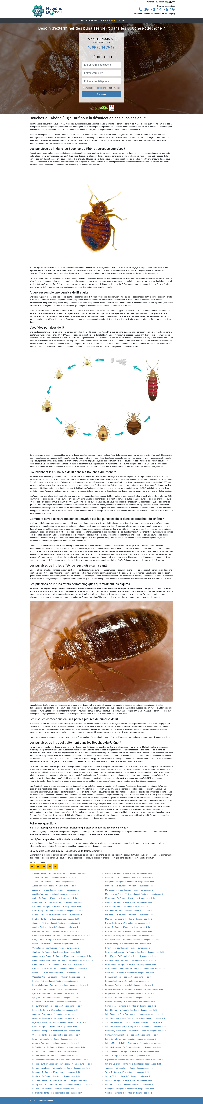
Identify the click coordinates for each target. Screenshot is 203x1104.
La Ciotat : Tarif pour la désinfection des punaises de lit (55, 1051)
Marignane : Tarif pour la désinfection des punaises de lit (129, 882)
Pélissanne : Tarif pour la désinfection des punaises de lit (129, 935)
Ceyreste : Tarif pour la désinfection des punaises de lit (55, 948)
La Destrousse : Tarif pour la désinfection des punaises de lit (58, 1055)
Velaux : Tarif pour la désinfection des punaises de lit (127, 1076)
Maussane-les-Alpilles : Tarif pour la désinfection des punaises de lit (134, 894)
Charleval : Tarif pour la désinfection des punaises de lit (56, 952)
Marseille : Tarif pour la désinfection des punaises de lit (129, 886)
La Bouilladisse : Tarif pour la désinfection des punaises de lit (58, 1047)
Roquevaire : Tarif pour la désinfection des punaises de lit (129, 993)
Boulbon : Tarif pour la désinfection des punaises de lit (55, 919)
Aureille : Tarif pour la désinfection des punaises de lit (55, 894)
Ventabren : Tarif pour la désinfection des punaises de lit (129, 1084)
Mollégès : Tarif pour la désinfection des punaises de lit (129, 915)
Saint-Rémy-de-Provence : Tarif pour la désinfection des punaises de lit (135, 1031)
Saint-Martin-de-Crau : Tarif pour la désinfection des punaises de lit (133, 1022)
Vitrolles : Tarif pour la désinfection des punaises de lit (128, 1093)
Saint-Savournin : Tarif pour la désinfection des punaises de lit (131, 1035)
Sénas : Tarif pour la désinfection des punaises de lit (127, 1055)
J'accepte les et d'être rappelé (102, 88)
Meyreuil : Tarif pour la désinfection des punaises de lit (128, 902)
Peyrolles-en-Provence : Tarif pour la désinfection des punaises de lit (134, 952)
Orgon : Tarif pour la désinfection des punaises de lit (127, 927)
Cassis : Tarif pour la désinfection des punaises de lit (55, 944)
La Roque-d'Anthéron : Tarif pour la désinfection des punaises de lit (61, 1068)
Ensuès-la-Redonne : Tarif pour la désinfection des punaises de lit (60, 985)
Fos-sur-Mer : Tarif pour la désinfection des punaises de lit (57, 1006)
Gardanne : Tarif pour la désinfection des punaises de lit (56, 1014)
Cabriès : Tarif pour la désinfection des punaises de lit (55, 927)
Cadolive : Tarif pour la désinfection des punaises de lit (55, 931)
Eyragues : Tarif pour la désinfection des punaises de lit (56, 997)
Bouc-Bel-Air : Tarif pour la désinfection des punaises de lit (57, 915)
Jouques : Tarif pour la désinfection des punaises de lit (55, 1043)
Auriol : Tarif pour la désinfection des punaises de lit (54, 898)
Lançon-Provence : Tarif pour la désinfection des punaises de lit (59, 1080)
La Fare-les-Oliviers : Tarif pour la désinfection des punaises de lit (60, 1060)
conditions (101, 88)
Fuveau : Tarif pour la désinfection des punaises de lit (55, 1010)
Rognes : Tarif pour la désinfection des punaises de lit (128, 981)
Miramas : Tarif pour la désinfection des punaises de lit (128, 910)
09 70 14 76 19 (157, 9)
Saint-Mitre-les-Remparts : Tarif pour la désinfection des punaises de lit (135, 1026)
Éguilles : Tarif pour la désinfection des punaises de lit (55, 981)
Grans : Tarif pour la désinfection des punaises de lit (54, 1026)
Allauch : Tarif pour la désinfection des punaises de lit (55, 877)
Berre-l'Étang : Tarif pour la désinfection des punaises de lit (57, 910)
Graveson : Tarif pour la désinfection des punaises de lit (56, 1031)
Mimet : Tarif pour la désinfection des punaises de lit (127, 906)
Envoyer (101, 94)
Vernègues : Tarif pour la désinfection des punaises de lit (129, 1089)
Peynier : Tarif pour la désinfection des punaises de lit (128, 944)
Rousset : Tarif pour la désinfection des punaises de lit (128, 997)
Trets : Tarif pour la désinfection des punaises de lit (127, 1072)
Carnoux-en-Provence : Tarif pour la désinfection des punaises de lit (61, 935)
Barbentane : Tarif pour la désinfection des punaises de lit (57, 902)
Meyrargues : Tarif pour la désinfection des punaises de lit (130, 898)
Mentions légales (46, 1100)
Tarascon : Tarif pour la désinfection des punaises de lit (129, 1068)
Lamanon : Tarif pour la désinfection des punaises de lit (56, 1072)
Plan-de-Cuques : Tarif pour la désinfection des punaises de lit (131, 960)
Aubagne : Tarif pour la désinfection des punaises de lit (55, 890)
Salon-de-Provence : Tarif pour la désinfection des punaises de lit (133, 1047)
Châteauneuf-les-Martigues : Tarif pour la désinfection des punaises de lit (63, 960)
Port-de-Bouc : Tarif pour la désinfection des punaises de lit (130, 964)
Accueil (33, 1100)
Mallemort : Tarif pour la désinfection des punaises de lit (129, 877)
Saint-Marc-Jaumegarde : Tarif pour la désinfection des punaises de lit (135, 1018)
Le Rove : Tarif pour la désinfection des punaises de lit (55, 1089)
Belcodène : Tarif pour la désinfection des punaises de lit (56, 906)
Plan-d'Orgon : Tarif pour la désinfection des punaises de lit (130, 956)
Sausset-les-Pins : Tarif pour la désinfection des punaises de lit (132, 1051)
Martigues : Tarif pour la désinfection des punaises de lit (129, 890)
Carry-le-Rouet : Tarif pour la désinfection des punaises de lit (58, 939)
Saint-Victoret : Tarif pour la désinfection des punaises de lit (130, 1039)
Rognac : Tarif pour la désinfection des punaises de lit (128, 977)
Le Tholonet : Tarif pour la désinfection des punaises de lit (57, 1093)
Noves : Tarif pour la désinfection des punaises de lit (127, 923)
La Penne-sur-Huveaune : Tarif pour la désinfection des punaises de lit (62, 1064)
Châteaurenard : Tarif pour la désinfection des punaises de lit (58, 964)
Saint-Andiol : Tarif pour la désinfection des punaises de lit (130, 1002)
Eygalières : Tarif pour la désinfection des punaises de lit (56, 989)
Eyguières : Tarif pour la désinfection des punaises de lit (56, 993)
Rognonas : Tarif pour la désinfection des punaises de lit (129, 985)
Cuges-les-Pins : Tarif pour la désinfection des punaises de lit (58, 977)
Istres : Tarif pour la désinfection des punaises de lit (54, 1039)
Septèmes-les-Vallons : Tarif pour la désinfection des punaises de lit (134, 1060)
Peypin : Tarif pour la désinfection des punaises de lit (127, 948)
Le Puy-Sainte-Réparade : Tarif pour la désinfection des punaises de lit (62, 1084)
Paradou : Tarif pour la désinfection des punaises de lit (128, 931)
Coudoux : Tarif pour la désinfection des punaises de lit (55, 973)
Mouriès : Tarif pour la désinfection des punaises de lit (128, 919)
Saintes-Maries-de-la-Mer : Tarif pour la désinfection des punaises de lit (135, 1043)
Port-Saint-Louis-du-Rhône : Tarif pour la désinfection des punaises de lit (136, 968)
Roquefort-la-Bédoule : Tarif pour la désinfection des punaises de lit (134, 989)
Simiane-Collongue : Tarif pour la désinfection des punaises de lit (133, 1064)
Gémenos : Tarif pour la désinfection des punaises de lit (56, 1018)
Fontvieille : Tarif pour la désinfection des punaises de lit (56, 1002)
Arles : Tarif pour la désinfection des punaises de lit (54, 886)
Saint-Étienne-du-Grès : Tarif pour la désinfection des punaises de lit (134, 1014)
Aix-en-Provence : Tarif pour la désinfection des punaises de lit (59, 873)
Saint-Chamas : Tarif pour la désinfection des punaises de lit (131, 1010)
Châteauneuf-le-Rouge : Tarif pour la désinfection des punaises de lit (61, 956)
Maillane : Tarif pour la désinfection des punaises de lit (128, 873)
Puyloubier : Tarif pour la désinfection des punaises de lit (129, 973)
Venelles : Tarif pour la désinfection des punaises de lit (128, 1080)
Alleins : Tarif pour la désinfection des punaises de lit (55, 882)
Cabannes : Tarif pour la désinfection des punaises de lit (56, 923)
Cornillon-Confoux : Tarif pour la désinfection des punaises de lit (59, 968)
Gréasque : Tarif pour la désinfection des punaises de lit (56, 1035)
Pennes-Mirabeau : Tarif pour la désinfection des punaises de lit (132, 939)
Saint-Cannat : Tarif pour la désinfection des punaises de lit (130, 1006)
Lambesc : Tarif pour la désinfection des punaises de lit (56, 1076)
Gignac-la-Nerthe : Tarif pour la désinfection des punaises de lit (59, 1022)
